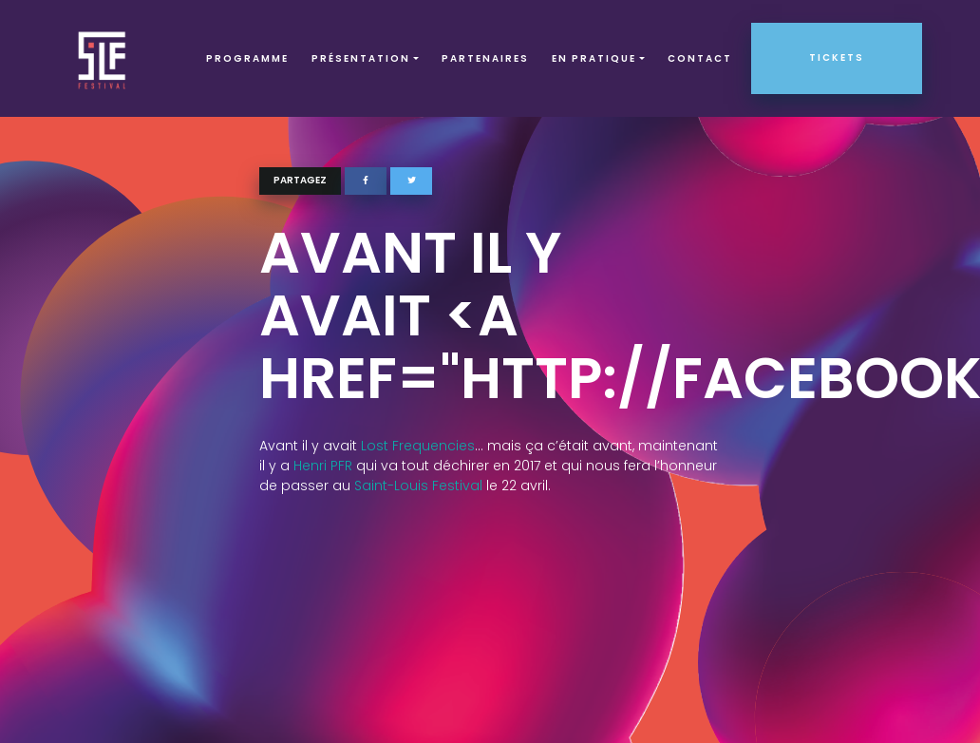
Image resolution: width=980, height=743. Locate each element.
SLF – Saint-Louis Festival (103, 58)
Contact (700, 58)
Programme (247, 58)
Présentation (360, 58)
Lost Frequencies (418, 445)
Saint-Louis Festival (418, 485)
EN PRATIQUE (594, 58)
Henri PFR (322, 465)
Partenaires (485, 58)
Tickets (836, 57)
